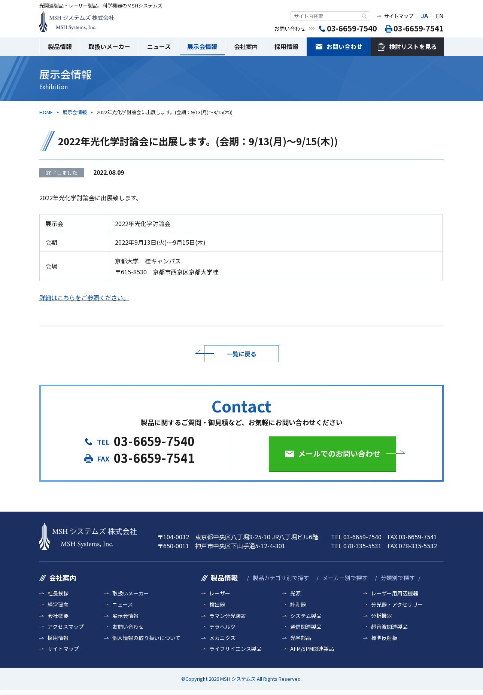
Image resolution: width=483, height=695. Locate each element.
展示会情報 (202, 46)
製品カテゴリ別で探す (281, 578)
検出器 (217, 604)
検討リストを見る (413, 46)
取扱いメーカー (109, 46)
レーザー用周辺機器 (394, 593)
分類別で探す (397, 578)
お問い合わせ (344, 46)
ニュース (159, 46)
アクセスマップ (66, 626)
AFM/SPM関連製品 (312, 648)
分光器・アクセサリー (397, 604)
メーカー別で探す (344, 578)
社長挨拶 (58, 593)
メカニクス (222, 637)
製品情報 (60, 46)
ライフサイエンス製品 (235, 648)
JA (424, 15)
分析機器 (381, 615)
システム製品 (306, 615)
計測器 (298, 604)
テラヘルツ (222, 626)
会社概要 (58, 615)
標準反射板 (384, 637)
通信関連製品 (306, 626)
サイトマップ (398, 15)
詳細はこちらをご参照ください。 (84, 297)
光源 (295, 593)
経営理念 (58, 604)
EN (440, 15)
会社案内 (246, 46)
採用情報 (286, 46)
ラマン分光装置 (227, 615)
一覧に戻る (241, 353)
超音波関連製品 (389, 626)
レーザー (219, 593)
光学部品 (300, 637)
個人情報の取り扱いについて (146, 637)
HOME (46, 112)
